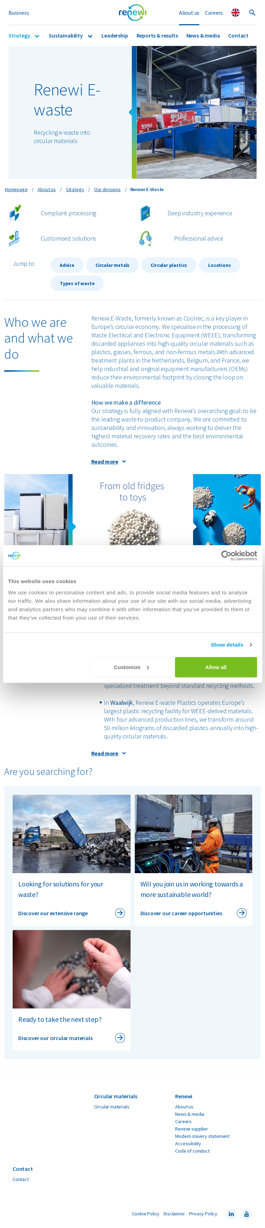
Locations (219, 265)
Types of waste (77, 283)
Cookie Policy (146, 1213)
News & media (203, 35)
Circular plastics (169, 265)
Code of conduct (192, 1151)
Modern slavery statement (202, 1136)
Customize (131, 667)
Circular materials (112, 1107)
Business (18, 12)
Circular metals (112, 265)
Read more (104, 461)
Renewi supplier (191, 1129)
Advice (67, 265)
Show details (227, 645)
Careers (214, 12)
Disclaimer (174, 1213)
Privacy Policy (203, 1213)
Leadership (114, 35)
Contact (238, 35)
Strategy (19, 35)
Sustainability (66, 35)
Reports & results (157, 35)
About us (189, 12)
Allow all (216, 667)
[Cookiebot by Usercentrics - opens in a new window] (226, 556)
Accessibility (188, 1143)
